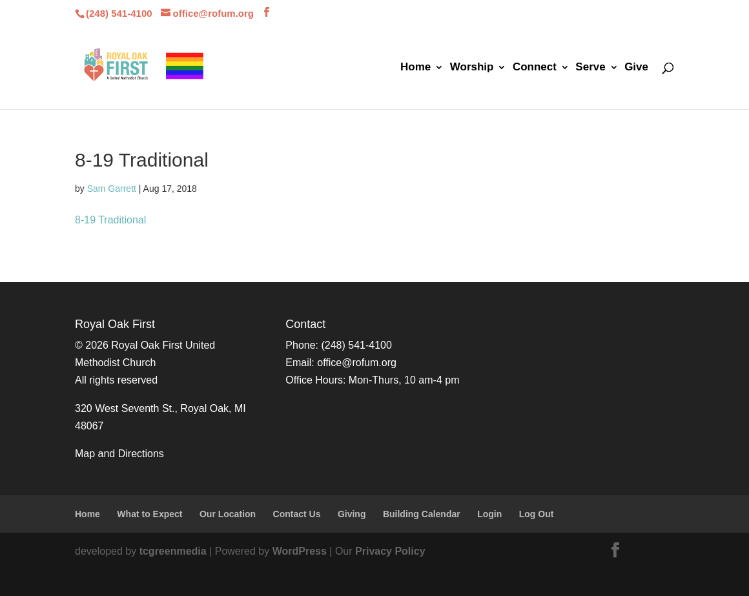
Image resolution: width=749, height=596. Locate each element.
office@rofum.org (356, 362)
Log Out (536, 514)
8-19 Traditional (110, 219)
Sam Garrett (111, 188)
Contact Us (297, 514)
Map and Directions (119, 453)
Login (489, 514)
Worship (472, 68)
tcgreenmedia (173, 551)
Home (415, 68)
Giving (352, 514)
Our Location (228, 514)
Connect (535, 68)
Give (636, 68)
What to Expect (149, 514)
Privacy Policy (390, 551)
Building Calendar (421, 514)
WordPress (299, 551)
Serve (590, 68)
